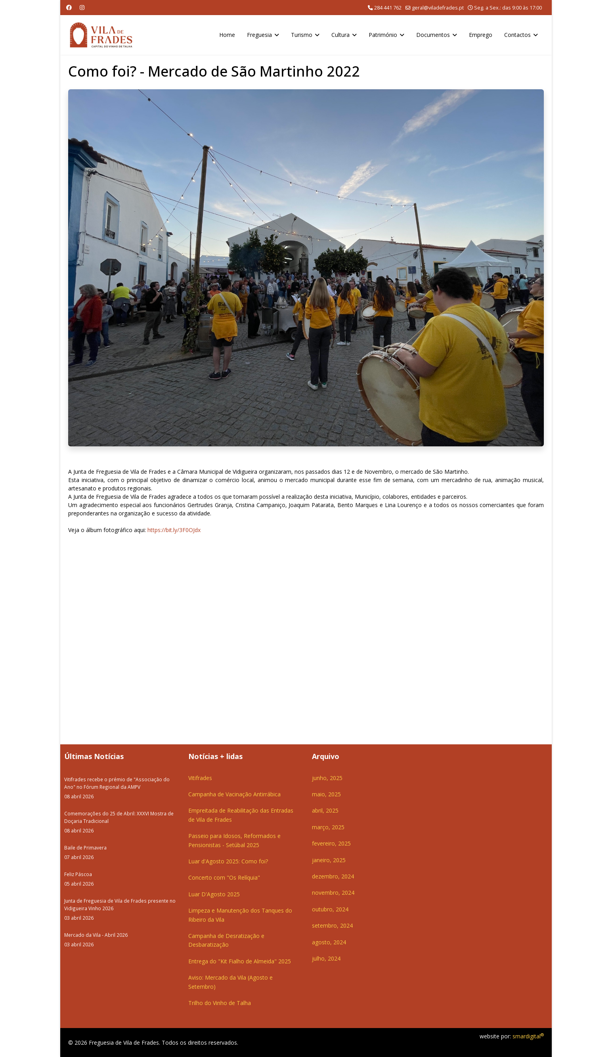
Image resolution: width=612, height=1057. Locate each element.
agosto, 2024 (329, 942)
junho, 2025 (327, 778)
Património (383, 34)
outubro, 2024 (330, 909)
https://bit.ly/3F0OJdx (174, 530)
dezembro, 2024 (333, 876)
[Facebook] (69, 7)
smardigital (528, 1036)
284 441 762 (388, 7)
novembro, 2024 (333, 892)
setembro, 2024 (332, 925)
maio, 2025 (326, 794)
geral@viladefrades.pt (438, 7)
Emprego (480, 34)
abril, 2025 (325, 810)
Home (227, 34)
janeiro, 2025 (329, 860)
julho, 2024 (326, 958)
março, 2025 (328, 827)
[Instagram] (82, 7)
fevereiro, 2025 (331, 843)
